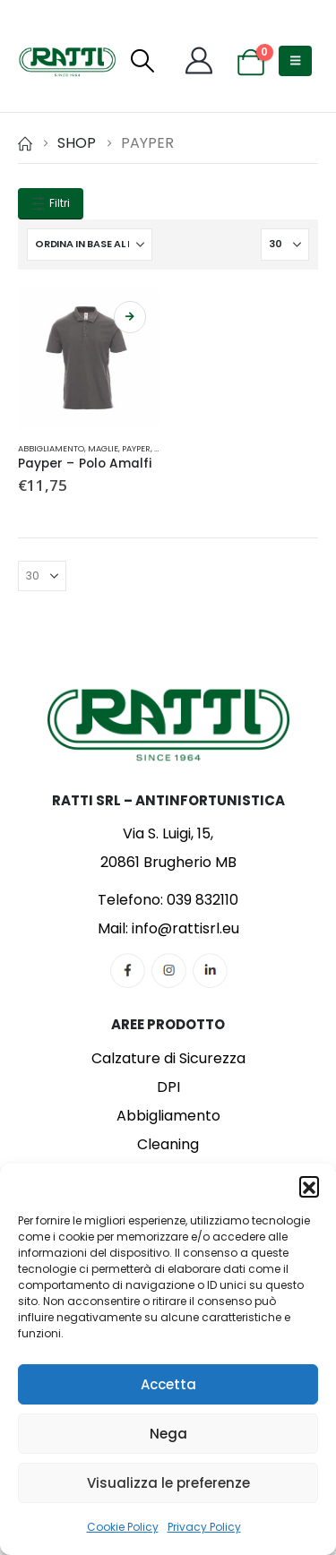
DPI (168, 1087)
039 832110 (202, 899)
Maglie (103, 448)
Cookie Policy (123, 1526)
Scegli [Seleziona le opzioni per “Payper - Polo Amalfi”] (130, 317)
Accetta (168, 1384)
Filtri (50, 203)
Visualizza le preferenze (168, 1482)
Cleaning (168, 1144)
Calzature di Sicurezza (168, 1058)
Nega (168, 1433)
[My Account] (199, 60)
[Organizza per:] (89, 244)
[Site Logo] (67, 61)
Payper (136, 448)
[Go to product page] (88, 358)
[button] (309, 1186)
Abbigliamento (51, 448)
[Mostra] (285, 244)
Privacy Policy (204, 1526)
